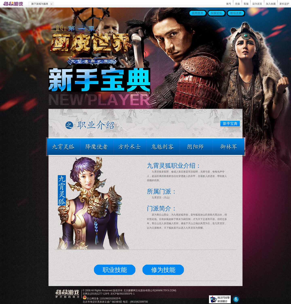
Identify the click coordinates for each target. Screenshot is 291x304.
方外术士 (130, 146)
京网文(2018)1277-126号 (96, 293)
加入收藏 (271, 3)
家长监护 (284, 3)
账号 (228, 3)
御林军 (227, 146)
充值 (237, 3)
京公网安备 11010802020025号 (104, 298)
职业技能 (115, 269)
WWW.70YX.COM (165, 290)
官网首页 (198, 13)
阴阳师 (196, 146)
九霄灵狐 (64, 146)
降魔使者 (97, 146)
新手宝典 (230, 124)
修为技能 (163, 269)
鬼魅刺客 (163, 146)
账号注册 (236, 13)
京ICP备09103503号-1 (122, 293)
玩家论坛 (216, 13)
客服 (246, 3)
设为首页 (257, 3)
